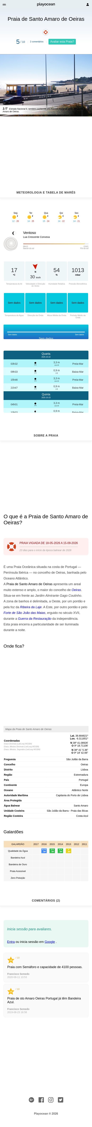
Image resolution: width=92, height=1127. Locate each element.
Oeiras (76, 590)
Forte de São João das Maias (24, 613)
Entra (11, 942)
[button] (4, 4)
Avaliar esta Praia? (62, 41)
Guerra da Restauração (34, 618)
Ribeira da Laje (31, 607)
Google (50, 942)
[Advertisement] (46, 145)
